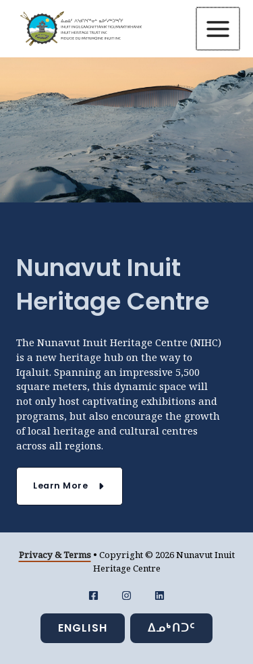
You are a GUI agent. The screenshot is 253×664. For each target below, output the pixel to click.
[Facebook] (93, 595)
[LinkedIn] (159, 595)
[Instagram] (126, 595)
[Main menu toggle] (219, 29)
